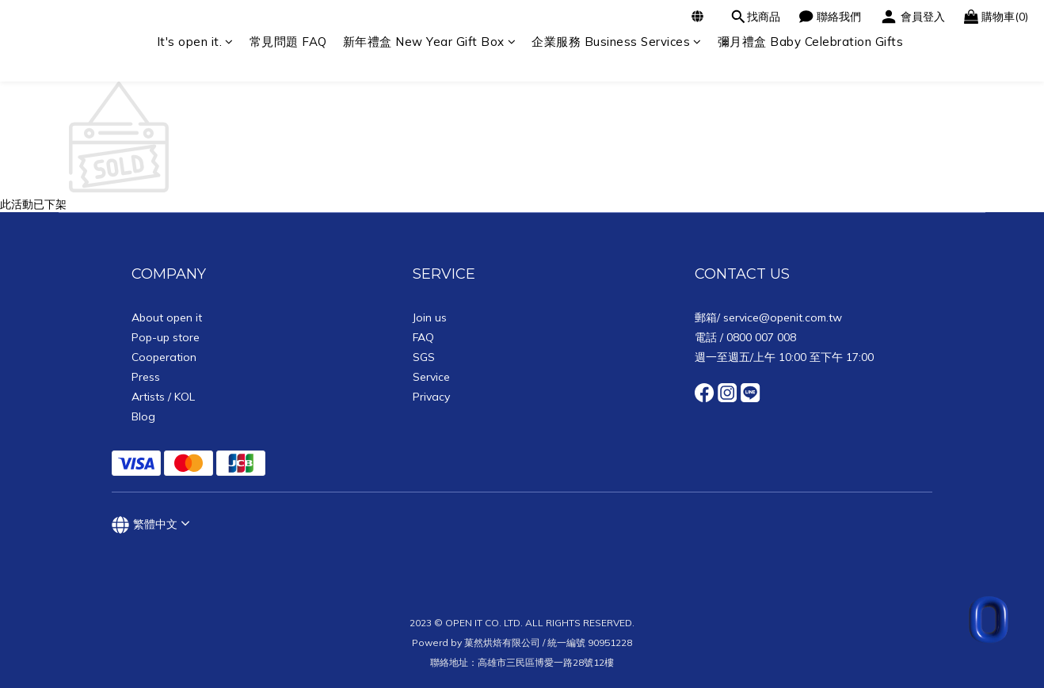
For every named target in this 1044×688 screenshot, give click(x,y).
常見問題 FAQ (288, 41)
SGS (424, 357)
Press (145, 377)
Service (431, 377)
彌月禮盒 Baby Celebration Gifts (811, 41)
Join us (430, 317)
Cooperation (163, 357)
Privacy (431, 397)
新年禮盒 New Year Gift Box (429, 41)
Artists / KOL (163, 397)
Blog (143, 416)
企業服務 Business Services (617, 41)
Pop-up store (165, 337)
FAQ (423, 337)
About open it (166, 317)
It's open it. (195, 41)
